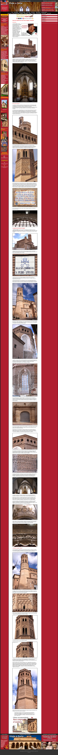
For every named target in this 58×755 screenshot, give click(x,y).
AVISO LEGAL (29, 752)
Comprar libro (4, 109)
